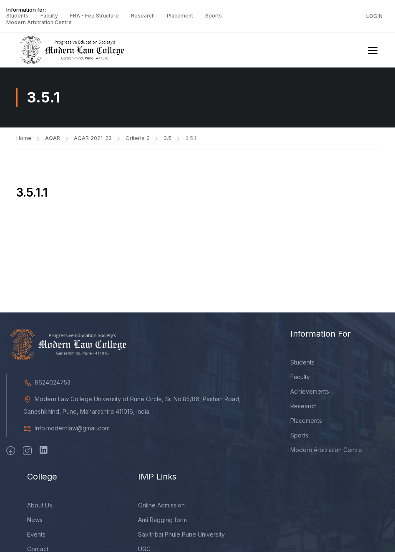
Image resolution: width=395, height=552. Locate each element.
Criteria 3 (138, 141)
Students (17, 15)
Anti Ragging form (162, 523)
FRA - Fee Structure (94, 15)
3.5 (167, 141)
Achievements (309, 394)
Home (23, 141)
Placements (306, 423)
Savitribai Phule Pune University (181, 537)
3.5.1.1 (32, 196)
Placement (180, 15)
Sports (213, 15)
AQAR (52, 141)
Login (374, 16)
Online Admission (161, 508)
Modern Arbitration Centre (39, 22)
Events (36, 537)
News (35, 523)
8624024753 (46, 385)
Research (143, 15)
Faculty (49, 15)
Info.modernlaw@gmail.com (66, 431)
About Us (39, 508)
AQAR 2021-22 (93, 141)
